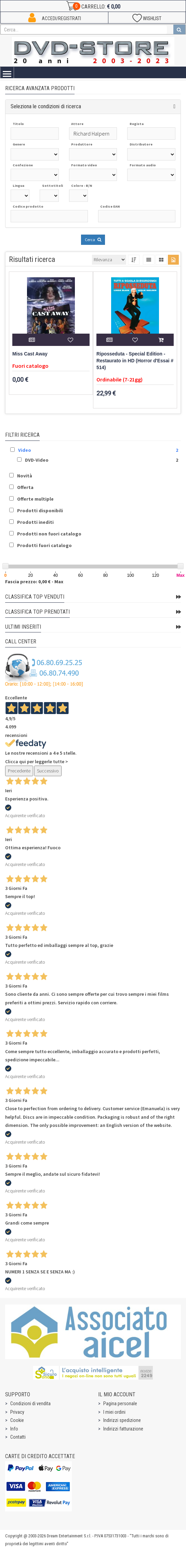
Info (14, 1429)
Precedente (19, 771)
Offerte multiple (35, 499)
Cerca (93, 239)
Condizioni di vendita (30, 1403)
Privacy (17, 1412)
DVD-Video (37, 460)
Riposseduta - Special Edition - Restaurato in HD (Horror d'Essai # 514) (134, 360)
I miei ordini (114, 1412)
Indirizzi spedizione (122, 1420)
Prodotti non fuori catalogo (49, 534)
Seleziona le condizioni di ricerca (46, 106)
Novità (24, 476)
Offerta (25, 487)
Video (24, 450)
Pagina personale (120, 1403)
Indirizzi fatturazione (123, 1429)
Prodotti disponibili (40, 510)
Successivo (48, 771)
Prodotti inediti (35, 522)
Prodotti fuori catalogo (44, 545)
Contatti (18, 1437)
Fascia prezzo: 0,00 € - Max (34, 581)
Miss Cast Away (30, 354)
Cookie (17, 1420)
